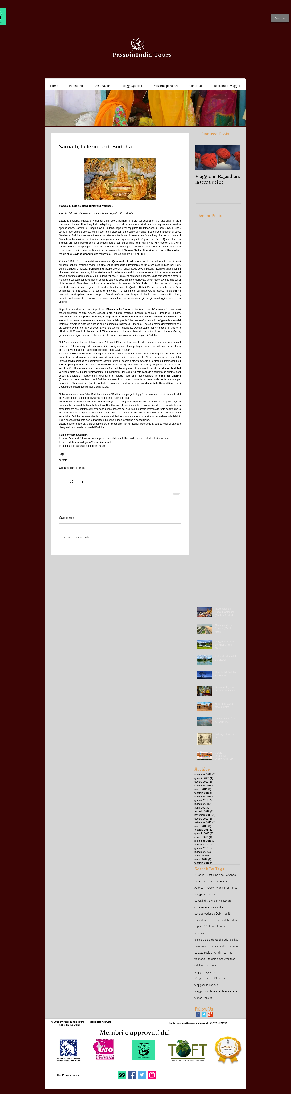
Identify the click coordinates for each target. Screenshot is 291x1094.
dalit (227, 913)
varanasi (212, 965)
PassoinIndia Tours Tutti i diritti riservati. (87, 1021)
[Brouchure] (280, 18)
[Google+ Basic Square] (210, 1014)
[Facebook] (132, 1075)
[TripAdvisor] (122, 1075)
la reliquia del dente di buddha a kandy (217, 939)
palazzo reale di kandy (207, 952)
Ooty (210, 887)
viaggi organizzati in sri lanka (211, 978)
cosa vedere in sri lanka (208, 907)
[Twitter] (142, 1075)
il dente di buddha (226, 920)
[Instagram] (152, 1075)
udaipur (199, 965)
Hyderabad (221, 881)
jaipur (197, 926)
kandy (221, 926)
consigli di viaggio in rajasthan (212, 900)
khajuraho (200, 933)
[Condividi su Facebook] (61, 481)
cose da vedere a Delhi (208, 913)
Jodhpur (199, 887)
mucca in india (217, 946)
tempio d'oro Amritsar (221, 958)
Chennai (231, 874)
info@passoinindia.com (194, 1022)
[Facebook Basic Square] (198, 1014)
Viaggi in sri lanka (226, 887)
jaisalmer (209, 926)
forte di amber (203, 920)
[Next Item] (234, 157)
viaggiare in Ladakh (206, 985)
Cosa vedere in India (72, 467)
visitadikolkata (203, 997)
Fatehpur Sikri (203, 881)
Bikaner (199, 874)
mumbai (233, 946)
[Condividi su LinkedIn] (81, 481)
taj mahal (200, 958)
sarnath (63, 460)
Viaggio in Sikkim (204, 894)
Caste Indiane (215, 874)
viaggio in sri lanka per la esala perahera (217, 991)
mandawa (200, 946)
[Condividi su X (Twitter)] (71, 481)
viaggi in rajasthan (205, 972)
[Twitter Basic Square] (204, 1014)
